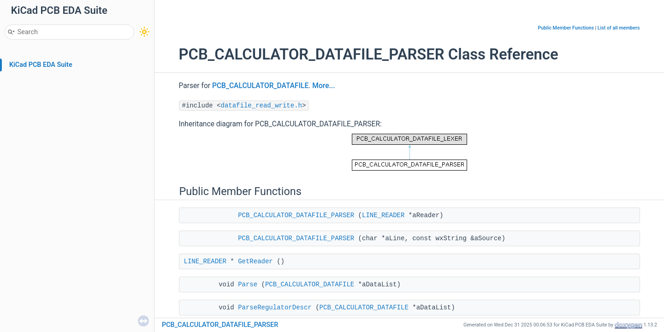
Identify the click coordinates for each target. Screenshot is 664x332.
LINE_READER (383, 215)
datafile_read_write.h (261, 105)
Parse (247, 284)
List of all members (619, 28)
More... (323, 86)
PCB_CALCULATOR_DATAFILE (260, 86)
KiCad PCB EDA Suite (40, 65)
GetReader (255, 261)
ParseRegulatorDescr (275, 307)
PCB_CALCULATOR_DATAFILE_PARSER (296, 215)
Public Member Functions (566, 28)
